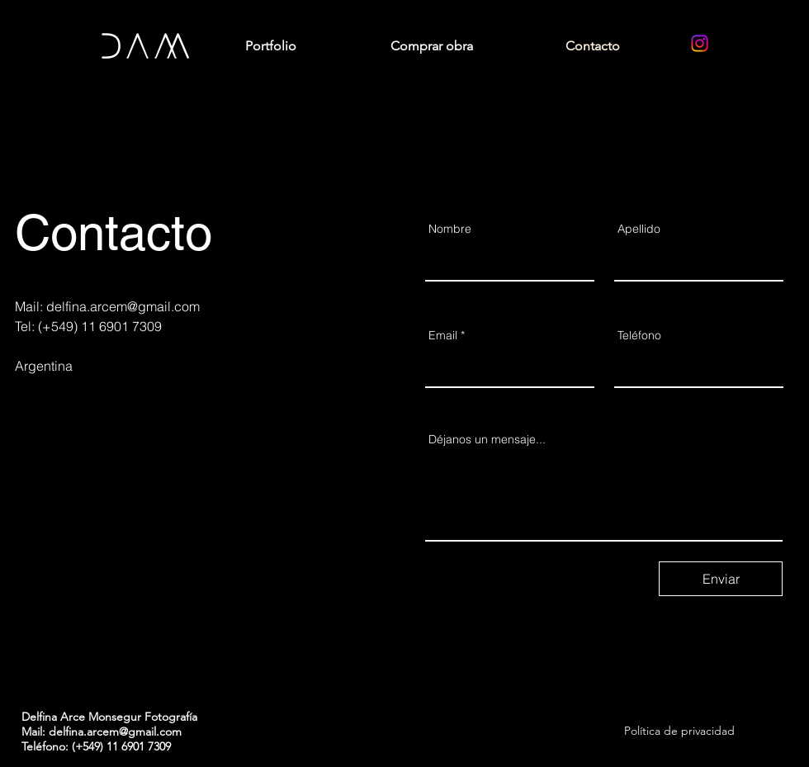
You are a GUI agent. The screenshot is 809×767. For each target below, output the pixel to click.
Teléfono (639, 335)
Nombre (449, 228)
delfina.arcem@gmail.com (123, 306)
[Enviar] (721, 578)
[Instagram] (699, 43)
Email (442, 335)
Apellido (638, 228)
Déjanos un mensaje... (487, 439)
